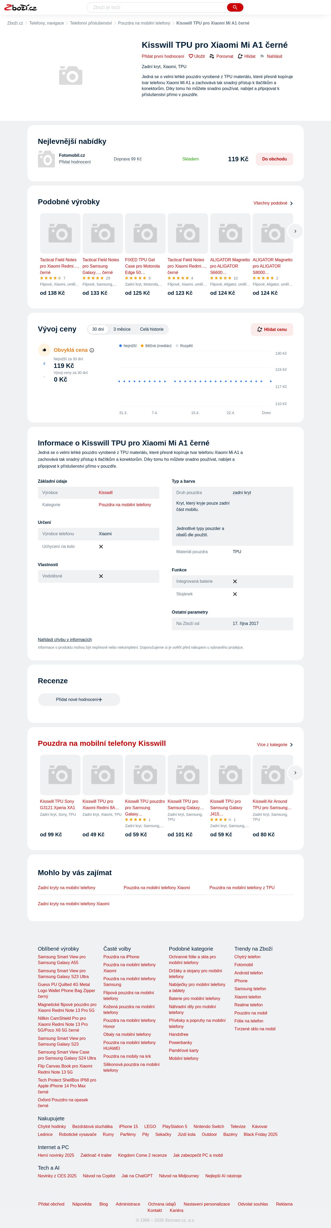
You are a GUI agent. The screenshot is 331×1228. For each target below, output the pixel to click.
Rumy (108, 1134)
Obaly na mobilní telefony (127, 1034)
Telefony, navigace (46, 23)
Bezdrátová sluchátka (92, 1126)
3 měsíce (122, 329)
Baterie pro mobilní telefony (194, 998)
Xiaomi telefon (247, 997)
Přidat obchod (51, 1204)
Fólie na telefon (248, 1021)
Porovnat (221, 56)
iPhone (241, 981)
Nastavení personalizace (207, 1204)
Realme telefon (248, 1005)
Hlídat (247, 56)
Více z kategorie (275, 744)
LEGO (150, 1126)
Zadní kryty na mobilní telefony (66, 887)
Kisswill (106, 492)
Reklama (284, 1204)
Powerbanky (180, 1042)
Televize (238, 1126)
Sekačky (163, 1134)
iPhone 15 (128, 1126)
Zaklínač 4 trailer (96, 1155)
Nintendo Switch (209, 1126)
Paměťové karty (184, 1050)
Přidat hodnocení (75, 162)
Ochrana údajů (162, 1204)
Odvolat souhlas (253, 1204)
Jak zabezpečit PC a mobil (198, 1155)
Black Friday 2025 (260, 1134)
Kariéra (177, 1210)
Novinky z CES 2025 (57, 1176)
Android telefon (248, 973)
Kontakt (155, 1210)
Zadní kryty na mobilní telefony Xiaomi (73, 904)
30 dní (98, 329)
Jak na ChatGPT (137, 1176)
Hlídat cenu (272, 329)
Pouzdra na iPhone (121, 957)
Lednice (45, 1134)
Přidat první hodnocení (163, 56)
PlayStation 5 (174, 1126)
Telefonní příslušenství (91, 23)
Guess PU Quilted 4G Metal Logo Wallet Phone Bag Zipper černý (66, 990)
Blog (103, 1204)
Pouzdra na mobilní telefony (144, 23)
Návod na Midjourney (179, 1176)
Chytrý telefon (247, 957)
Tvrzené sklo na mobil (255, 1029)
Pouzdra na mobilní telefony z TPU (242, 887)
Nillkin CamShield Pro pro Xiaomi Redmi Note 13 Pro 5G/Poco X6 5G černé (63, 1024)
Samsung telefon (250, 989)
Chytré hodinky (52, 1126)
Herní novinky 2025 (56, 1155)
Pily (145, 1134)
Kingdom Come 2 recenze (142, 1155)
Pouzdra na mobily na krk (127, 1056)
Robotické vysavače (78, 1134)
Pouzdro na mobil (250, 1013)
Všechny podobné (273, 203)
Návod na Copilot (99, 1176)
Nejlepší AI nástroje (223, 1176)
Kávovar (259, 1126)
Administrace (128, 1204)
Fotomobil (243, 965)
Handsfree (178, 1034)
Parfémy (128, 1134)
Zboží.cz (15, 23)
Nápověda (82, 1204)
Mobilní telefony (183, 1058)
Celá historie (152, 329)
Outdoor (209, 1134)
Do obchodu (274, 159)
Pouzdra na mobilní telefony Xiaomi (157, 887)
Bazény (230, 1134)
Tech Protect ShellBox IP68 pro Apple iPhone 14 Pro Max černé (67, 1086)
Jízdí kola (186, 1134)
